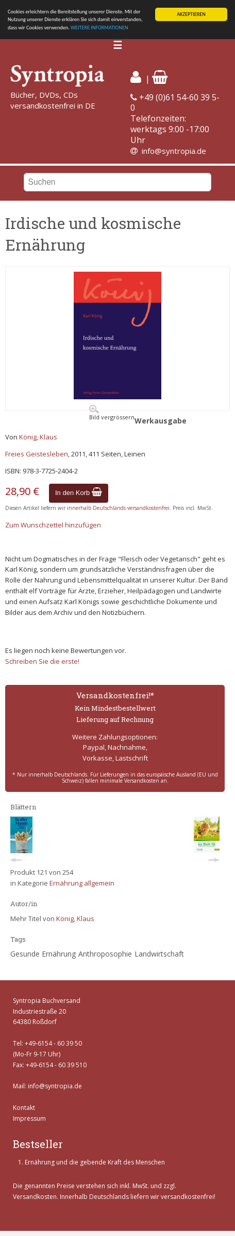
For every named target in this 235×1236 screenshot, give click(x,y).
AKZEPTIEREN (191, 14)
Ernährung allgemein (81, 883)
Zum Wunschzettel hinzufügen (53, 524)
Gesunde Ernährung (43, 954)
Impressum (29, 1118)
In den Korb (78, 493)
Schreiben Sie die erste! (42, 661)
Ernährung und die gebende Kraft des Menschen (95, 1162)
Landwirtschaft (159, 954)
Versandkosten (35, 1196)
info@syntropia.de (174, 151)
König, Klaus (38, 437)
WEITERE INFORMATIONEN (99, 27)
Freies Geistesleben (36, 453)
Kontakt (24, 1107)
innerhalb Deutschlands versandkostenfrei (118, 507)
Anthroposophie (105, 954)
